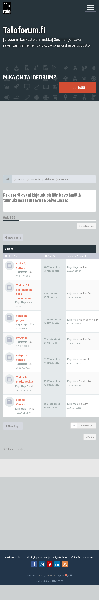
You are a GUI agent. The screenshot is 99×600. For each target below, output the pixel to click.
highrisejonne (87, 319)
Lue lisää (77, 87)
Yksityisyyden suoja (38, 557)
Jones (82, 359)
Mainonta (88, 557)
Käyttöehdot (60, 557)
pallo (82, 404)
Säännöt (75, 557)
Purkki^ (31, 386)
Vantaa (9, 218)
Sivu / (90, 436)
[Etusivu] (7, 179)
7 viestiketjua (86, 225)
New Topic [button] (13, 237)
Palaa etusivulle (13, 449)
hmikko (83, 267)
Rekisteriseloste (14, 557)
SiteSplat (51, 575)
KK (28, 302)
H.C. (30, 272)
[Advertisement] (37, 138)
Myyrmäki (22, 338)
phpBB (41, 575)
